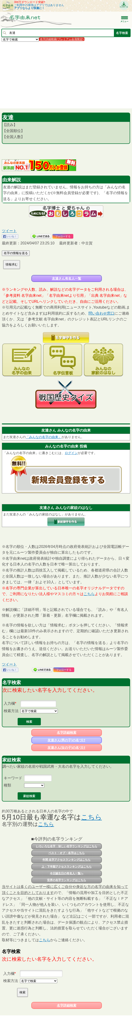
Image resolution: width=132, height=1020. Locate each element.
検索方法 (11, 711)
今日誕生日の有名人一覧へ (66, 873)
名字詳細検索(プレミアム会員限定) (62, 39)
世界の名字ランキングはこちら (66, 880)
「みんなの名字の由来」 (43, 437)
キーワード (13, 778)
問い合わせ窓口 (101, 313)
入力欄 (9, 703)
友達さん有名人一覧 (66, 278)
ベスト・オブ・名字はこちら (66, 853)
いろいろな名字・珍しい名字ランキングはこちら (66, 846)
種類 (7, 785)
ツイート (9, 231)
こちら (89, 594)
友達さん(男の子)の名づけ (66, 740)
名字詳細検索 (66, 732)
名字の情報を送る (16, 253)
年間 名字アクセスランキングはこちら (66, 859)
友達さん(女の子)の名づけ (66, 747)
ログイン (71, 453)
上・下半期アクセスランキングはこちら (67, 866)
